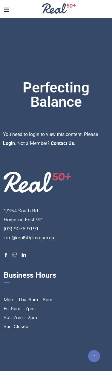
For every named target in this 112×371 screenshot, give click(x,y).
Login (9, 143)
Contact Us (62, 143)
